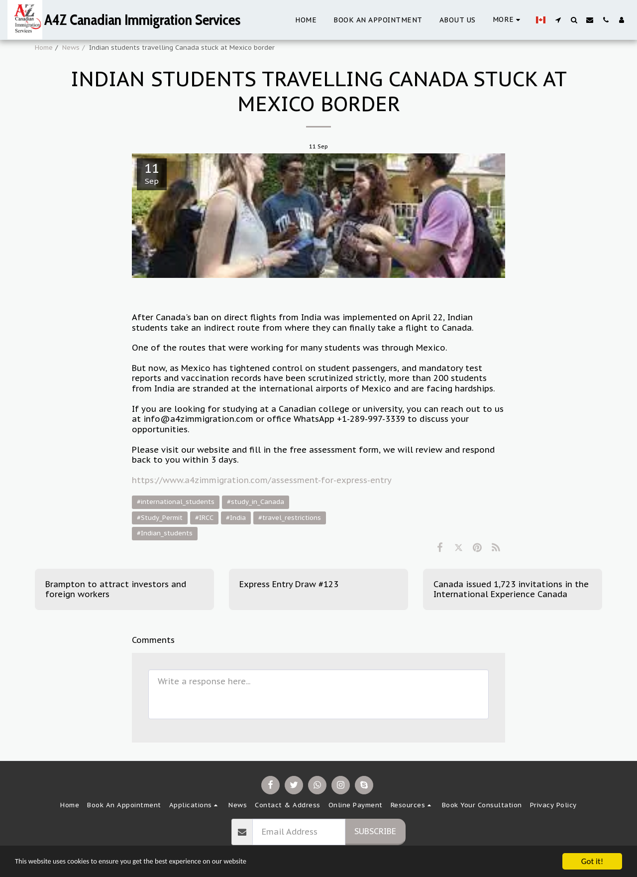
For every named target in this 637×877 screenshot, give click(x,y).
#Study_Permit (160, 517)
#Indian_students (165, 533)
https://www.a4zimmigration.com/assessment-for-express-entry (262, 480)
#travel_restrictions (289, 517)
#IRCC (204, 517)
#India (236, 517)
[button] (557, 19)
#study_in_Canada (255, 502)
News (71, 47)
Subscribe (375, 831)
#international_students (175, 502)
